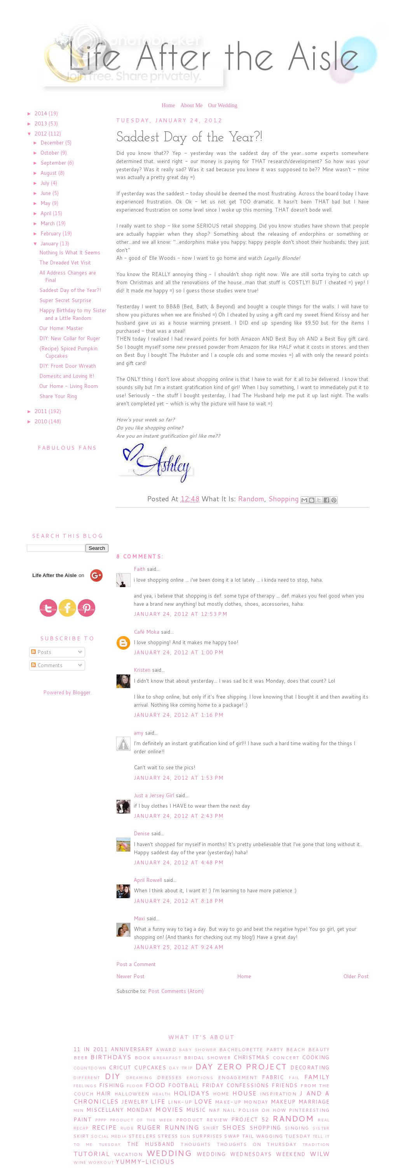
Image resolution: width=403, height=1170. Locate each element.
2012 (42, 133)
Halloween (132, 1093)
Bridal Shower (207, 1057)
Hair (103, 1093)
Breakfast (167, 1057)
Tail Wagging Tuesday (276, 1136)
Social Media (109, 1136)
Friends (285, 1085)
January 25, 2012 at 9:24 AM (179, 947)
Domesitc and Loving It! (66, 375)
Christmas (251, 1057)
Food (155, 1085)
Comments (47, 665)
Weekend (290, 1154)
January (50, 243)
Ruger (149, 1127)
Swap (232, 1136)
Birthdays (111, 1057)
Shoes (234, 1127)
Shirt (211, 1128)
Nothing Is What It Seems (69, 252)
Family (317, 1077)
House (244, 1093)
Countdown (90, 1068)
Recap (81, 1128)
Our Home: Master (61, 328)
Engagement (237, 1077)
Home (168, 105)
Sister (321, 1128)
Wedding (169, 1153)
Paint (82, 1119)
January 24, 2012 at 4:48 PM (179, 862)
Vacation (128, 1154)
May (46, 203)
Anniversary (132, 1049)
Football (183, 1085)
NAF (214, 1110)
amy (138, 732)
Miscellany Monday (119, 1109)
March (48, 223)
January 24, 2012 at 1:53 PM (179, 777)
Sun (185, 1136)
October (50, 152)
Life (158, 1101)
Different (86, 1077)
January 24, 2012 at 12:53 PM (180, 613)
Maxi (139, 918)
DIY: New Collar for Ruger (69, 338)
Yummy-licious (144, 1161)
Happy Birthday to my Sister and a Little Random (72, 314)
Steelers (142, 1136)
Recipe (104, 1127)
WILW (320, 1153)
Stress (168, 1136)
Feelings (85, 1085)
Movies (169, 1109)
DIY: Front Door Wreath (67, 365)
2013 (42, 123)
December (52, 142)
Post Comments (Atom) (176, 990)
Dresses (169, 1077)
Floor (135, 1085)
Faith (139, 568)
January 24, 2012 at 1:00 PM (179, 652)
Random (251, 499)
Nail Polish (241, 1110)
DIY (112, 1076)
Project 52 (250, 1119)
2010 (42, 421)
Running (182, 1127)
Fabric (273, 1077)
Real (324, 1120)
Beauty (319, 1049)
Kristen (142, 669)
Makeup (283, 1101)
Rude (127, 1128)
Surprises (207, 1136)
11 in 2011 (90, 1049)
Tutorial (91, 1153)
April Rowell (148, 879)
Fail (294, 1077)
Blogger (82, 692)
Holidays (191, 1093)
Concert (286, 1057)
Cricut (120, 1067)
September (54, 162)
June (46, 192)
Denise (142, 833)
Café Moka (146, 631)
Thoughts (196, 1144)
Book (142, 1057)
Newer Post (130, 976)
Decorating (310, 1067)
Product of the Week (141, 1120)
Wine (80, 1162)
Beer (80, 1057)
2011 (42, 411)
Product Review (202, 1119)
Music (196, 1109)
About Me (191, 105)
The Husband (151, 1143)
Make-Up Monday (242, 1102)
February (51, 233)
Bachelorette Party (251, 1049)
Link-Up (180, 1102)
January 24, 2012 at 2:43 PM (179, 815)
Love (203, 1101)
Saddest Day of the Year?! (70, 290)
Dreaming (139, 1077)
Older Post (356, 976)
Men (78, 1110)
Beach (295, 1049)
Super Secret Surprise (65, 300)
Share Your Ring (58, 396)
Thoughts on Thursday (257, 1144)
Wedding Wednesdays (234, 1154)
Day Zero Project (241, 1066)
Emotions (200, 1077)
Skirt (81, 1136)
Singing (297, 1128)
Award (166, 1049)
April (46, 213)
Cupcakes (150, 1067)
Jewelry (134, 1101)
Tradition (316, 1144)
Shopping (283, 499)
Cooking (316, 1057)
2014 (42, 113)
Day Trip (180, 1068)
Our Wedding (222, 105)
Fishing (111, 1085)
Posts (41, 651)
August (49, 172)
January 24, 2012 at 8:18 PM (179, 900)
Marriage (314, 1101)
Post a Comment (136, 964)
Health (161, 1094)
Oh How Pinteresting (296, 1110)
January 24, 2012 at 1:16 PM (179, 714)
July (45, 182)
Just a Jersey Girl (154, 795)
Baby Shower (197, 1049)
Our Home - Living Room (68, 385)
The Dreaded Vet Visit (65, 262)
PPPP (100, 1120)
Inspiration (278, 1093)
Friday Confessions (235, 1085)
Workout (101, 1162)
